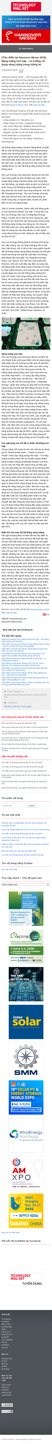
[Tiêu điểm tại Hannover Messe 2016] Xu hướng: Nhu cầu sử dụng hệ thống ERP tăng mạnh (25, 683)
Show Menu (26, 49)
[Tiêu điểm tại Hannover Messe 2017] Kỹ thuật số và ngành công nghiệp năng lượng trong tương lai (23, 655)
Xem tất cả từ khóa (9, 869)
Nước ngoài (26, 706)
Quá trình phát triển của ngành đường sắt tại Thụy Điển (24, 788)
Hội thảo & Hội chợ (12, 706)
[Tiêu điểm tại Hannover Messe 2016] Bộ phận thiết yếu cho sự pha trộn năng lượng (24, 669)
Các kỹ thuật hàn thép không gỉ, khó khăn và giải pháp (24, 744)
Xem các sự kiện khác (11, 1232)
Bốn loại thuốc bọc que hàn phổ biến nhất (19, 723)
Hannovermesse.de (18, 619)
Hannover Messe (26, 695)
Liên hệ (5, 1348)
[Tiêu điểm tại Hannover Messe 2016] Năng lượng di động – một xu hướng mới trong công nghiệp (25, 645)
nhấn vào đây (38, 105)
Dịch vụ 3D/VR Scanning (5, 1366)
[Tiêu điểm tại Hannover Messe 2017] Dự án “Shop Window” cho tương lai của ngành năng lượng (23, 664)
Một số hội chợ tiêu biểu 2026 (7, 1326)
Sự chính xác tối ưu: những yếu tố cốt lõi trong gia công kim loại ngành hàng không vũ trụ (25, 739)
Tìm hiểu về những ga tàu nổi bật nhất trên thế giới (23, 767)
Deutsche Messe (11, 695)
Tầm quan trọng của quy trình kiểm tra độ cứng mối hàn (25, 727)
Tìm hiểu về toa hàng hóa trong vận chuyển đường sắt (24, 771)
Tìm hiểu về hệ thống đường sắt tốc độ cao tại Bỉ (22, 762)
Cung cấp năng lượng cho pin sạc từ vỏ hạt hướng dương (26, 829)
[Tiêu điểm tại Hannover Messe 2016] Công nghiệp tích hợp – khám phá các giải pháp (24, 674)
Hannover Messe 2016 (18, 105)
